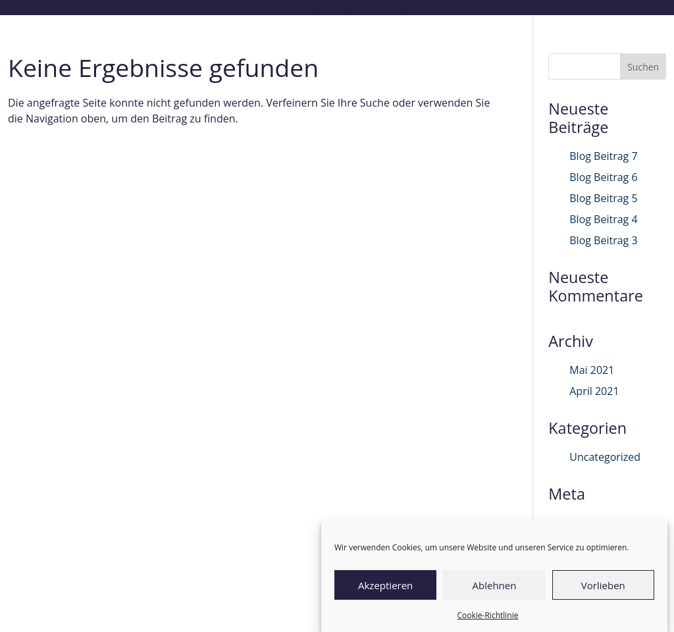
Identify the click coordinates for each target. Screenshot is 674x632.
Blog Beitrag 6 (603, 177)
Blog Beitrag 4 (603, 219)
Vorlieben (603, 585)
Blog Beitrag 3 (603, 240)
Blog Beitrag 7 (603, 156)
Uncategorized (604, 457)
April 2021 (594, 391)
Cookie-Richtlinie (488, 615)
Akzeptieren (385, 585)
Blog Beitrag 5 (603, 198)
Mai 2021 (591, 370)
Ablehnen (495, 585)
